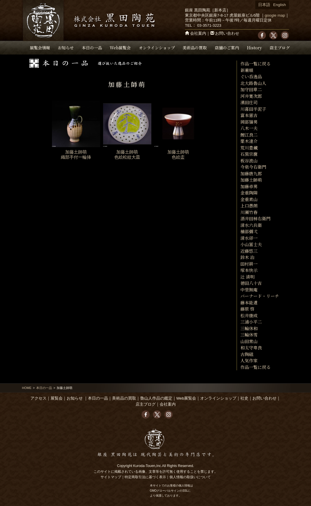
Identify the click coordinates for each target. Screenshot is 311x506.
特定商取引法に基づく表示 (145, 477)
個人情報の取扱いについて (190, 477)
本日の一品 (92, 47)
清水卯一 (249, 238)
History (254, 47)
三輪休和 (249, 328)
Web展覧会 (120, 47)
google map (275, 15)
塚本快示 (249, 270)
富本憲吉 (249, 115)
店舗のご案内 (227, 47)
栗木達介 (249, 141)
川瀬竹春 (249, 212)
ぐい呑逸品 (251, 76)
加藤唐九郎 (251, 173)
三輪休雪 (249, 335)
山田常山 (249, 341)
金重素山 (249, 199)
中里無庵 (249, 290)
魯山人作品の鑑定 (156, 398)
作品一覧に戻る (255, 64)
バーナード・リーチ (259, 296)
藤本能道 (249, 302)
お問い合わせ (227, 33)
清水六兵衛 (251, 225)
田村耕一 (249, 264)
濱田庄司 (249, 102)
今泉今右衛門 (253, 167)
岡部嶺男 (249, 122)
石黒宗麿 (249, 154)
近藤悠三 (249, 251)
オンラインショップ (157, 47)
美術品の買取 (195, 47)
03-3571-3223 (209, 25)
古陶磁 (246, 354)
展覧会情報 (40, 47)
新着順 (246, 70)
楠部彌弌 (249, 231)
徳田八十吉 (251, 283)
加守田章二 (251, 89)
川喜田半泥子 (253, 109)
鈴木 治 (247, 257)
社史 (244, 398)
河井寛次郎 (251, 96)
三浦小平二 (251, 322)
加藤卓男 (249, 186)
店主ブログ (280, 47)
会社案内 (198, 33)
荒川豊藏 (249, 148)
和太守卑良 (251, 348)
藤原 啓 (247, 309)
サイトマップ (111, 477)
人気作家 (249, 360)
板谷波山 (249, 160)
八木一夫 (249, 128)
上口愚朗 (249, 206)
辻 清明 (247, 277)
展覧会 (57, 398)
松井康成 (249, 315)
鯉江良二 (249, 135)
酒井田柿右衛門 (255, 218)
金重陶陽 (249, 193)
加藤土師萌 (251, 180)
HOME (27, 388)
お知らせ (66, 47)
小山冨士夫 (251, 244)
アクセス (38, 398)
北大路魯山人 (253, 83)
